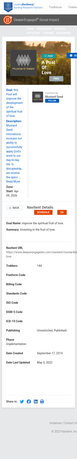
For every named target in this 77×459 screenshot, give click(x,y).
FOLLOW (52, 101)
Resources (63, 33)
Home (30, 28)
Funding (48, 33)
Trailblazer (55, 7)
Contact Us (49, 37)
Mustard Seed (54, 96)
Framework (44, 28)
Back (14, 207)
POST (48, 56)
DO (62, 212)
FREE (56, 78)
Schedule (43, 212)
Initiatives (33, 33)
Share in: (11, 401)
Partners (33, 37)
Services (60, 28)
